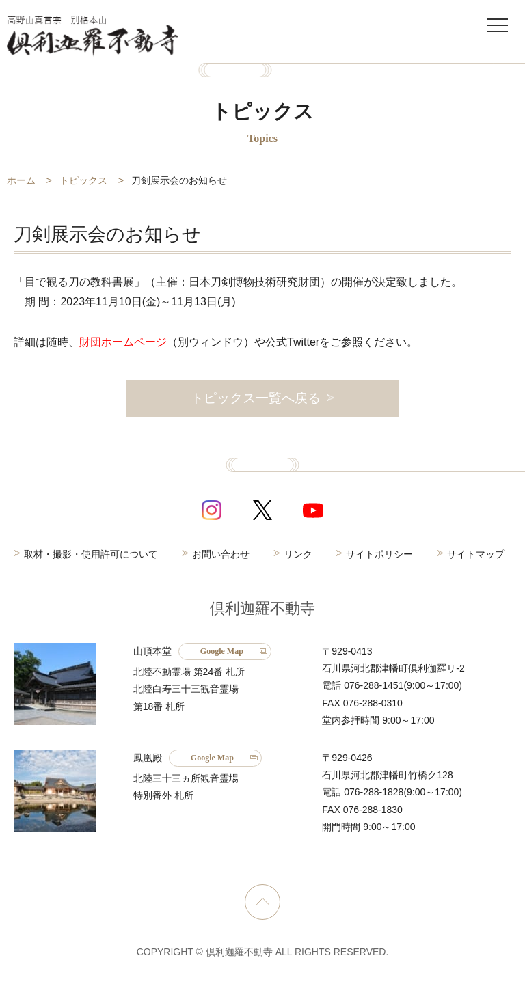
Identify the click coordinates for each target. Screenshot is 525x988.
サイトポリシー (379, 554)
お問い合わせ (221, 554)
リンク (298, 554)
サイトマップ (475, 554)
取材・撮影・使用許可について (91, 554)
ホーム (21, 180)
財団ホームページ (123, 342)
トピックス (83, 180)
